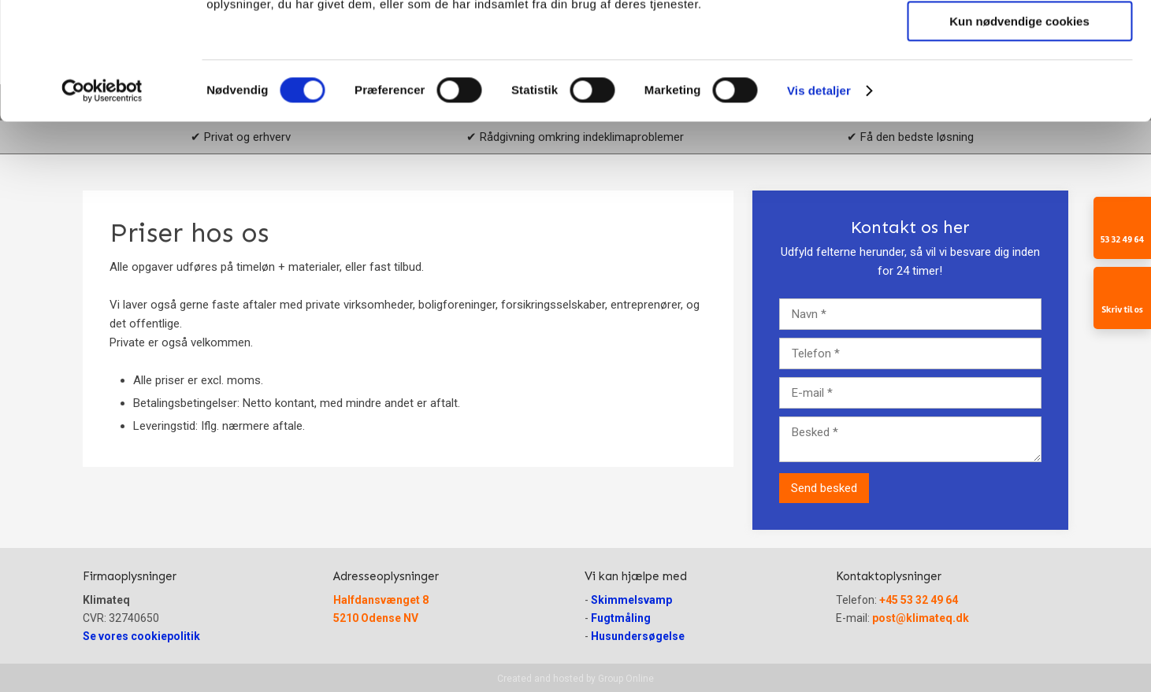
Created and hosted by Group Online (575, 678)
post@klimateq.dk (920, 618)
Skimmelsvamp (631, 600)
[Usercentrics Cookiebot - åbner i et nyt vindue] (102, 201)
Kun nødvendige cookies (1019, 131)
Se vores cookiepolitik (141, 636)
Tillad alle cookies (1019, 39)
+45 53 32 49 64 (918, 600)
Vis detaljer (819, 200)
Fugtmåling (621, 618)
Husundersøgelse (638, 636)
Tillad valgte (1019, 85)
